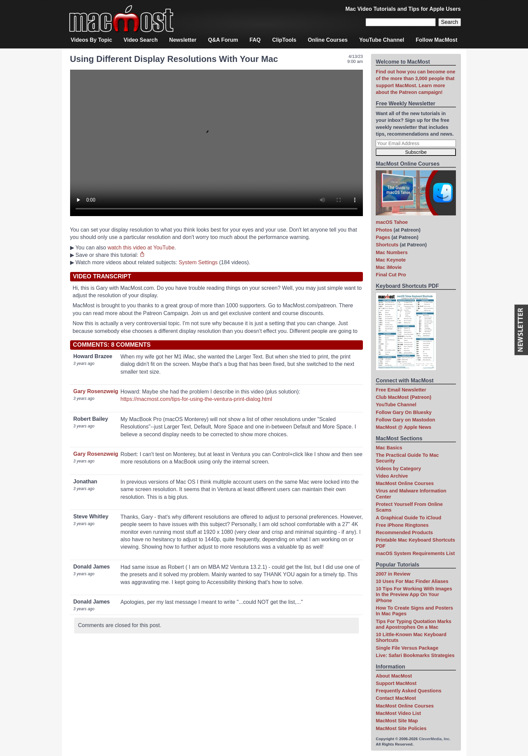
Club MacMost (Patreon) (403, 397)
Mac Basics (389, 447)
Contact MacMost (396, 698)
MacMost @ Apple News (403, 427)
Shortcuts (387, 244)
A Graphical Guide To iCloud (408, 517)
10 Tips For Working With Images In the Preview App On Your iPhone (414, 594)
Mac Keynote (391, 260)
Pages (383, 237)
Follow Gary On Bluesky (404, 412)
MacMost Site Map (397, 720)
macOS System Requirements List (415, 553)
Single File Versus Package (407, 648)
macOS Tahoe (392, 222)
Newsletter (182, 40)
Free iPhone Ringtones (402, 525)
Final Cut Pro (391, 274)
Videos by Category (398, 468)
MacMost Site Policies (401, 728)
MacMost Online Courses (405, 483)
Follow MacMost (437, 40)
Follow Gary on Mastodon (405, 419)
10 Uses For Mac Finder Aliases (412, 581)
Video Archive (392, 476)
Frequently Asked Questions (408, 690)
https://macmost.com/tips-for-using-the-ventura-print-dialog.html (196, 399)
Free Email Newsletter (401, 389)
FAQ (255, 40)
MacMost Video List (398, 713)
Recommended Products (404, 532)
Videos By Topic (91, 40)
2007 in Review (393, 574)
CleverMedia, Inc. (435, 739)
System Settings (198, 262)
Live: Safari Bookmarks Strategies (415, 655)
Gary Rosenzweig (95, 391)
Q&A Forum (223, 40)
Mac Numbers (391, 252)
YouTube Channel (381, 40)
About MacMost (394, 676)
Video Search (141, 40)
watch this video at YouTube (141, 247)
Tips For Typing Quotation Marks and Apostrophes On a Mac (413, 624)
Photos (384, 230)
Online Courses (328, 40)
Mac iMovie (389, 267)
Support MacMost (396, 683)
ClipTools (284, 40)
